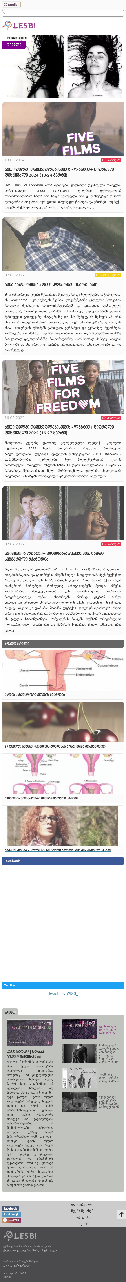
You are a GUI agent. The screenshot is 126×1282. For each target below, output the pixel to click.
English (13, 4)
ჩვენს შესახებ (82, 1211)
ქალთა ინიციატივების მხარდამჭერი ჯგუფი (30, 1250)
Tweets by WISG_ (63, 993)
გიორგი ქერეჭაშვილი (17, 1265)
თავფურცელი (82, 1204)
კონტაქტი (82, 1217)
